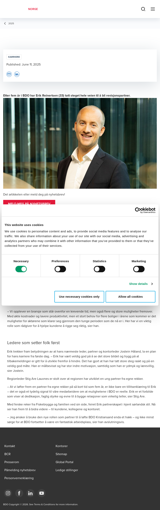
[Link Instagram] (8, 493)
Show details (138, 283)
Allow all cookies (130, 296)
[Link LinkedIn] (30, 493)
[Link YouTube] (41, 493)
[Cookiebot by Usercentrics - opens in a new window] (137, 210)
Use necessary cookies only (79, 296)
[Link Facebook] (19, 493)
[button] (29, 204)
